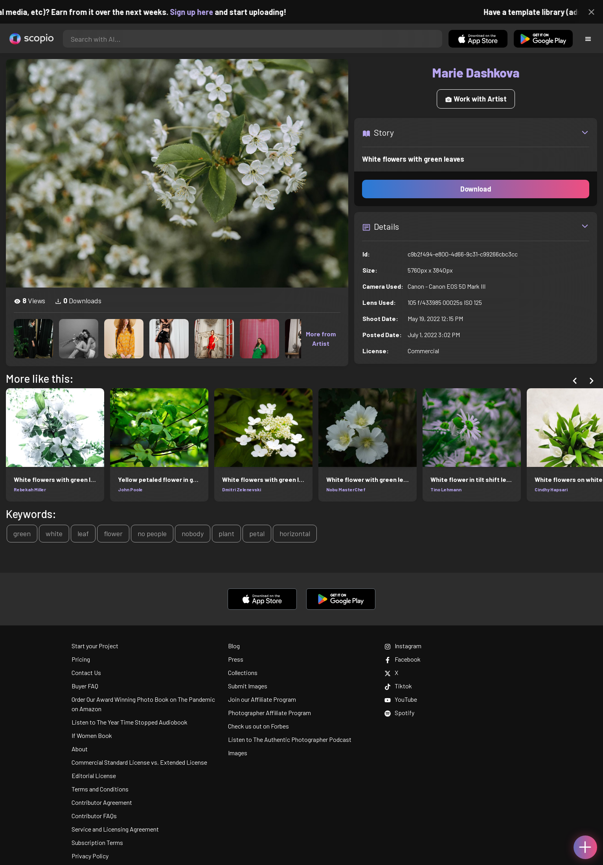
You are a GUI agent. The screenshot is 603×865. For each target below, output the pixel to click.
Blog (234, 645)
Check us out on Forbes (258, 726)
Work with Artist (476, 98)
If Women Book (92, 735)
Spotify (399, 712)
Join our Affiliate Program (262, 699)
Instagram (402, 645)
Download (475, 188)
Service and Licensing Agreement (115, 829)
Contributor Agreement (102, 802)
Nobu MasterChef (346, 489)
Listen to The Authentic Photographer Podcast (289, 739)
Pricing (81, 659)
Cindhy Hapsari (551, 489)
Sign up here (199, 12)
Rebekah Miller (30, 489)
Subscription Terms (97, 842)
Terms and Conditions (100, 789)
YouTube (400, 699)
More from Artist (321, 338)
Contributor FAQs (94, 815)
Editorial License (94, 775)
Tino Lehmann (445, 489)
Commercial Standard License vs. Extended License (139, 762)
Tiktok (398, 686)
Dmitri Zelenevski (241, 489)
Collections (242, 672)
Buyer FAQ (85, 686)
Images (237, 752)
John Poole (130, 489)
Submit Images (247, 686)
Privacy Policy (90, 855)
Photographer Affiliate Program (269, 712)
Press (235, 659)
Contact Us (86, 672)
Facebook (402, 659)
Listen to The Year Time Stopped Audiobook (130, 722)
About (80, 748)
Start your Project (95, 645)
